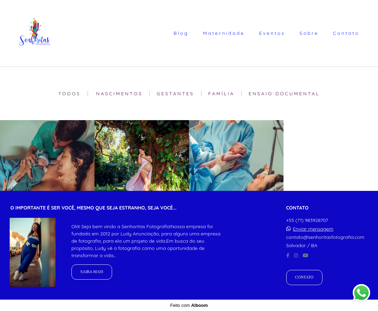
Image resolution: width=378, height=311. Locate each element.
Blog (180, 33)
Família (221, 93)
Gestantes (175, 93)
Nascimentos (119, 93)
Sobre (308, 33)
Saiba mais (91, 272)
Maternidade (224, 33)
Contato (346, 33)
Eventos (272, 33)
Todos (69, 93)
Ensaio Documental (284, 93)
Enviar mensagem (313, 228)
